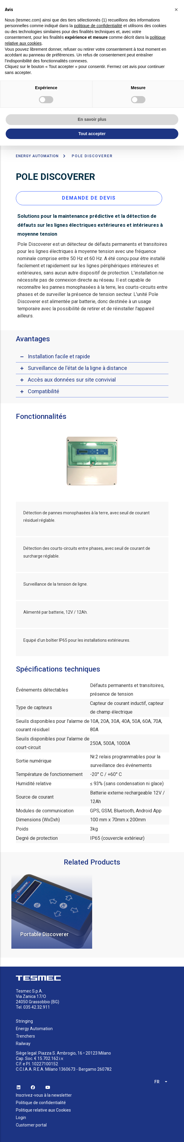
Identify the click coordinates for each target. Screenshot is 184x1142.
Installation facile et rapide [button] (59, 354)
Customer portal (31, 1123)
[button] (176, 9)
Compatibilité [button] (43, 389)
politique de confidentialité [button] (98, 25)
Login (21, 1115)
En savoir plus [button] (92, 119)
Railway (23, 1041)
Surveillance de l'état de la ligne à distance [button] (77, 366)
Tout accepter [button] (92, 133)
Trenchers (25, 1034)
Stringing (24, 1019)
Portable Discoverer (44, 932)
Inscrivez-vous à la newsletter (44, 1093)
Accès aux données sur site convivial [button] (72, 377)
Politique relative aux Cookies (43, 1108)
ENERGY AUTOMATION (37, 154)
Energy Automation (34, 1026)
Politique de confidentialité (41, 1100)
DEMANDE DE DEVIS (89, 196)
